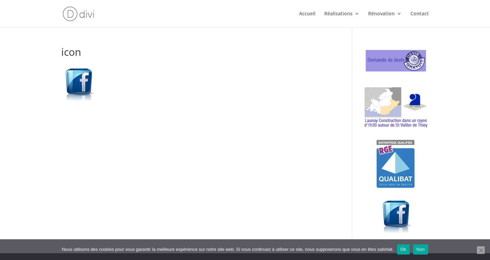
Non (420, 249)
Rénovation (381, 14)
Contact (419, 14)
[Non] (481, 250)
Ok (403, 249)
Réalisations (338, 14)
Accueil (307, 14)
